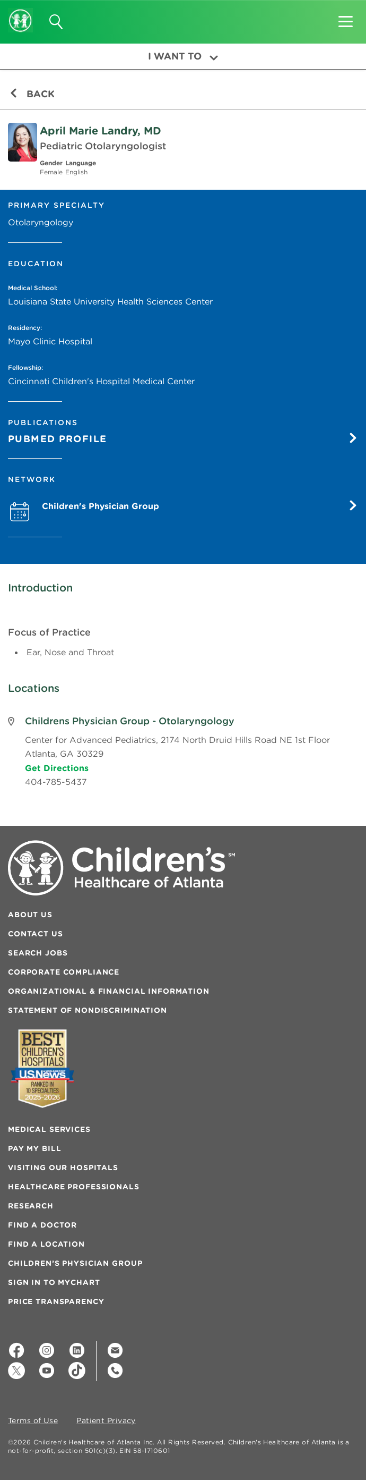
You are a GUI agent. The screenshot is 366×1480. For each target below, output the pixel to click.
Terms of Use (33, 1421)
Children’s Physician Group (75, 1263)
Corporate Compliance (63, 972)
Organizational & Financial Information (109, 991)
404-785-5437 (56, 781)
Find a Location (46, 1244)
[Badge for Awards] (42, 1068)
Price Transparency (56, 1301)
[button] (345, 18)
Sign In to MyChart (54, 1282)
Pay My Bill (34, 1148)
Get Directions (57, 768)
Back (32, 94)
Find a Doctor (42, 1225)
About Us (30, 914)
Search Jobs (37, 953)
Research (31, 1206)
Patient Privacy (106, 1421)
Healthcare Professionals (74, 1186)
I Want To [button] (183, 56)
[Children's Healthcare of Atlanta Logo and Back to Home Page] (20, 13)
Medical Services (49, 1129)
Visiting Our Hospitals (63, 1167)
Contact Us (35, 933)
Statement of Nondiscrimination (87, 1010)
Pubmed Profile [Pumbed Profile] (183, 439)
